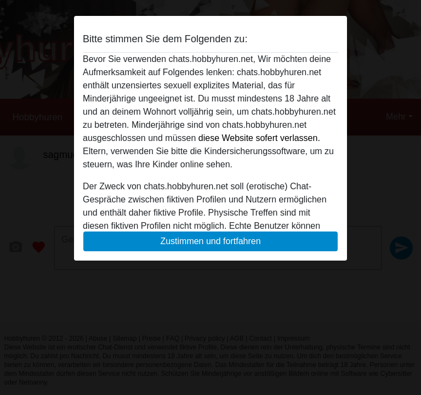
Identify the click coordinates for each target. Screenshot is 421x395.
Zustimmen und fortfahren (210, 241)
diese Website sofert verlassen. (259, 138)
